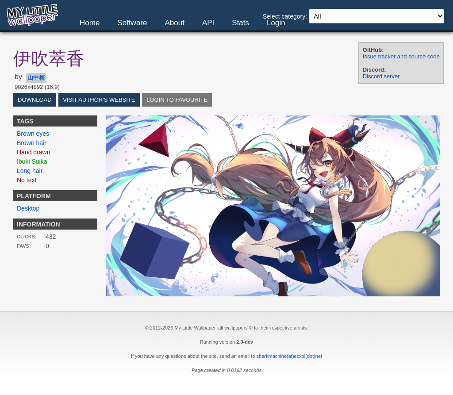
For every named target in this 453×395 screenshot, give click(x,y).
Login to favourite (176, 99)
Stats (240, 23)
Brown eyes (33, 133)
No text (26, 180)
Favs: (24, 246)
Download (35, 99)
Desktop (28, 208)
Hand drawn (33, 152)
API (208, 23)
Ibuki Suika (32, 161)
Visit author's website (99, 99)
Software (132, 23)
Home (90, 23)
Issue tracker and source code (401, 56)
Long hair (29, 170)
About (174, 23)
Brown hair (31, 142)
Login (276, 23)
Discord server (381, 76)
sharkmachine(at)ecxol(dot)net (289, 356)
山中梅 (36, 77)
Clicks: (27, 236)
